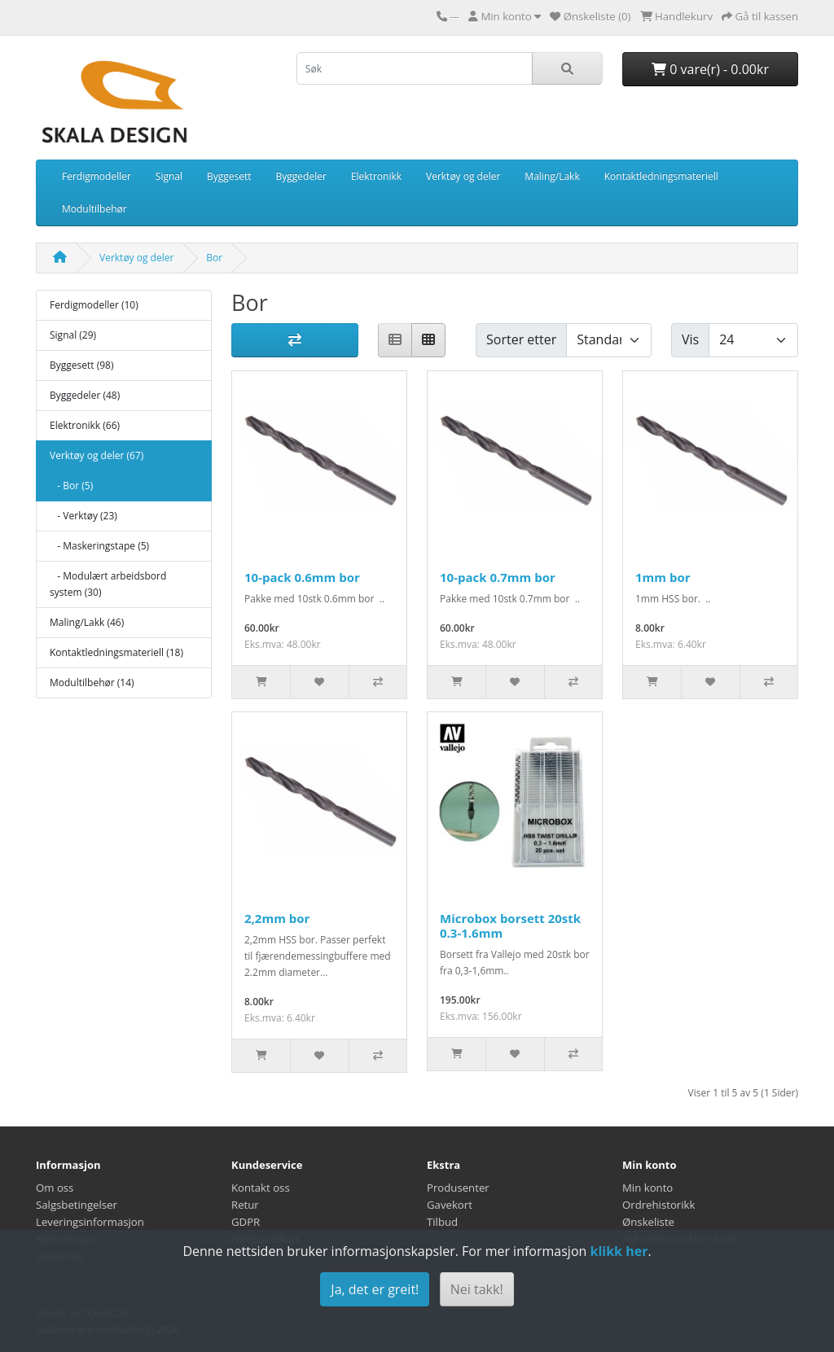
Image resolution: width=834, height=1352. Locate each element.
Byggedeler (301, 176)
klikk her (618, 1251)
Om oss (54, 1187)
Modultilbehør (94, 209)
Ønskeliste (648, 1221)
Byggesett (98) (81, 365)
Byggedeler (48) (85, 395)
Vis (690, 339)
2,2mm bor (276, 918)
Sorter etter (521, 339)
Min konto (647, 1187)
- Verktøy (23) (83, 516)
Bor (214, 258)
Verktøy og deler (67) (96, 455)
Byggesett (229, 176)
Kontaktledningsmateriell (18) (116, 652)
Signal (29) (73, 335)
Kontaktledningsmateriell (661, 176)
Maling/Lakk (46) (87, 622)
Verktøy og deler (463, 176)
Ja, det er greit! (375, 1289)
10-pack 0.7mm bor (497, 577)
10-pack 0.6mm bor (302, 577)
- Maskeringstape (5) (99, 546)
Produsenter (458, 1187)
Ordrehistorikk (658, 1204)
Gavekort (449, 1204)
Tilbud (442, 1221)
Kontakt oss (260, 1187)
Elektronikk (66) (85, 425)
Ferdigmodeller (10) (94, 305)
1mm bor (663, 577)
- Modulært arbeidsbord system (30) (108, 584)
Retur (245, 1204)
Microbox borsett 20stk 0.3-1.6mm (510, 925)
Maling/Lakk (552, 176)
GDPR (245, 1221)
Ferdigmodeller (96, 176)
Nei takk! (476, 1289)
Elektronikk (376, 176)
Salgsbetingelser (76, 1204)
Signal (169, 176)
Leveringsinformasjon (90, 1221)
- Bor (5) (71, 485)
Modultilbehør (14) (92, 682)
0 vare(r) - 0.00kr (710, 69)
